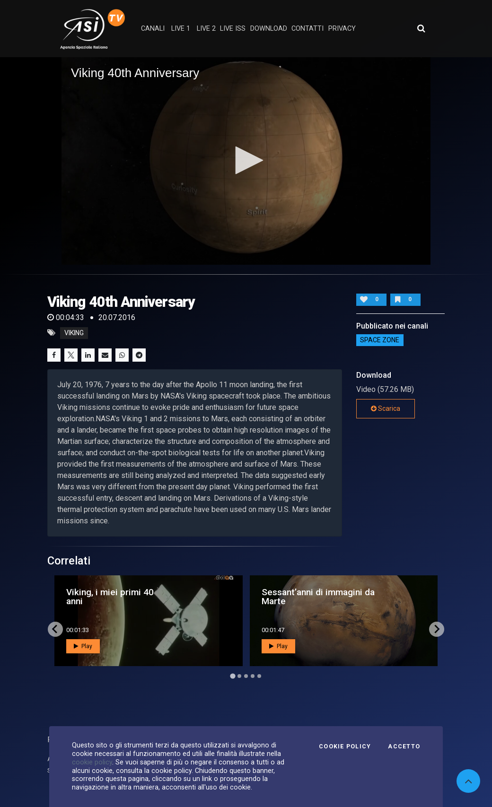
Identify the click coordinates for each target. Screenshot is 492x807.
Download (268, 29)
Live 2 (206, 29)
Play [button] (83, 646)
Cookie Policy (345, 746)
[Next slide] (436, 629)
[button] (246, 160)
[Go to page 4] (253, 676)
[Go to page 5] (259, 676)
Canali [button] (153, 29)
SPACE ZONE (379, 340)
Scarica (385, 408)
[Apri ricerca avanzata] (421, 28)
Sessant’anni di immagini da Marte (318, 597)
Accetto (404, 746)
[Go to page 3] (246, 676)
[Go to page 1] (232, 675)
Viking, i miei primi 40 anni (110, 597)
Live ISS (233, 29)
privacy (342, 29)
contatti (307, 29)
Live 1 (180, 29)
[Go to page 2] (239, 676)
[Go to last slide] (55, 629)
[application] (246, 161)
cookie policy (92, 762)
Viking (74, 333)
